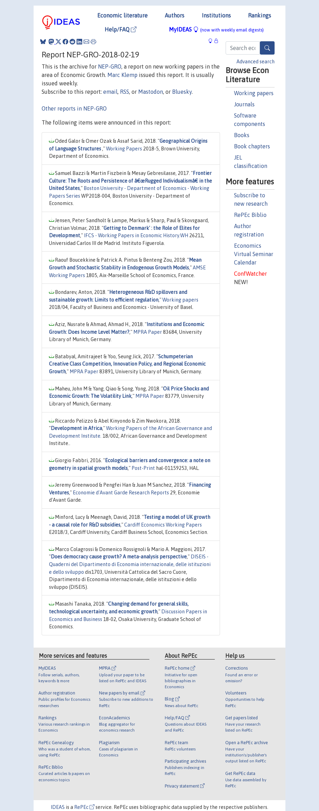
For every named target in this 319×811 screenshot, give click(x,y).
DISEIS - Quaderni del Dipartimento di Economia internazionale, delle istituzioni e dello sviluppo (130, 564)
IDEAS (58, 807)
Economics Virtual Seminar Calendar (253, 254)
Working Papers (124, 148)
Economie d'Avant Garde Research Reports (121, 492)
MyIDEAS (216, 29)
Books (241, 135)
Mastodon (150, 92)
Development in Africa (76, 428)
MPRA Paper (147, 332)
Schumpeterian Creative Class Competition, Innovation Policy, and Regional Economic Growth (127, 364)
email (110, 92)
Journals (244, 104)
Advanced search (255, 61)
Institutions (216, 15)
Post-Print (143, 468)
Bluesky (182, 92)
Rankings (259, 15)
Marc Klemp (122, 75)
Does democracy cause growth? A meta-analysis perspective (119, 556)
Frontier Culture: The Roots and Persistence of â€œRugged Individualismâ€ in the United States (130, 180)
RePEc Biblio (250, 215)
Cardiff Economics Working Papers (163, 525)
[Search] (267, 48)
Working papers (254, 93)
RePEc (84, 807)
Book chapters (252, 146)
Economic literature (122, 15)
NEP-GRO (109, 66)
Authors (174, 15)
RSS (124, 92)
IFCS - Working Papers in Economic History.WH (136, 235)
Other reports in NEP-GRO (74, 108)
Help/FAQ (120, 29)
